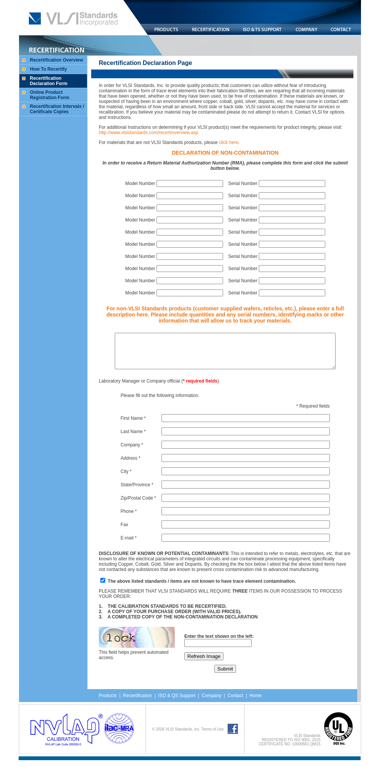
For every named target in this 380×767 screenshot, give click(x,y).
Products (106, 702)
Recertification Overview (54, 60)
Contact (233, 702)
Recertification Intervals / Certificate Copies (55, 109)
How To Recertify (46, 69)
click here (226, 142)
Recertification (135, 702)
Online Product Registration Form (47, 95)
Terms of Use (212, 736)
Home (253, 702)
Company (209, 702)
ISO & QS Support (174, 702)
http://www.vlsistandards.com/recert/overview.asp (146, 132)
